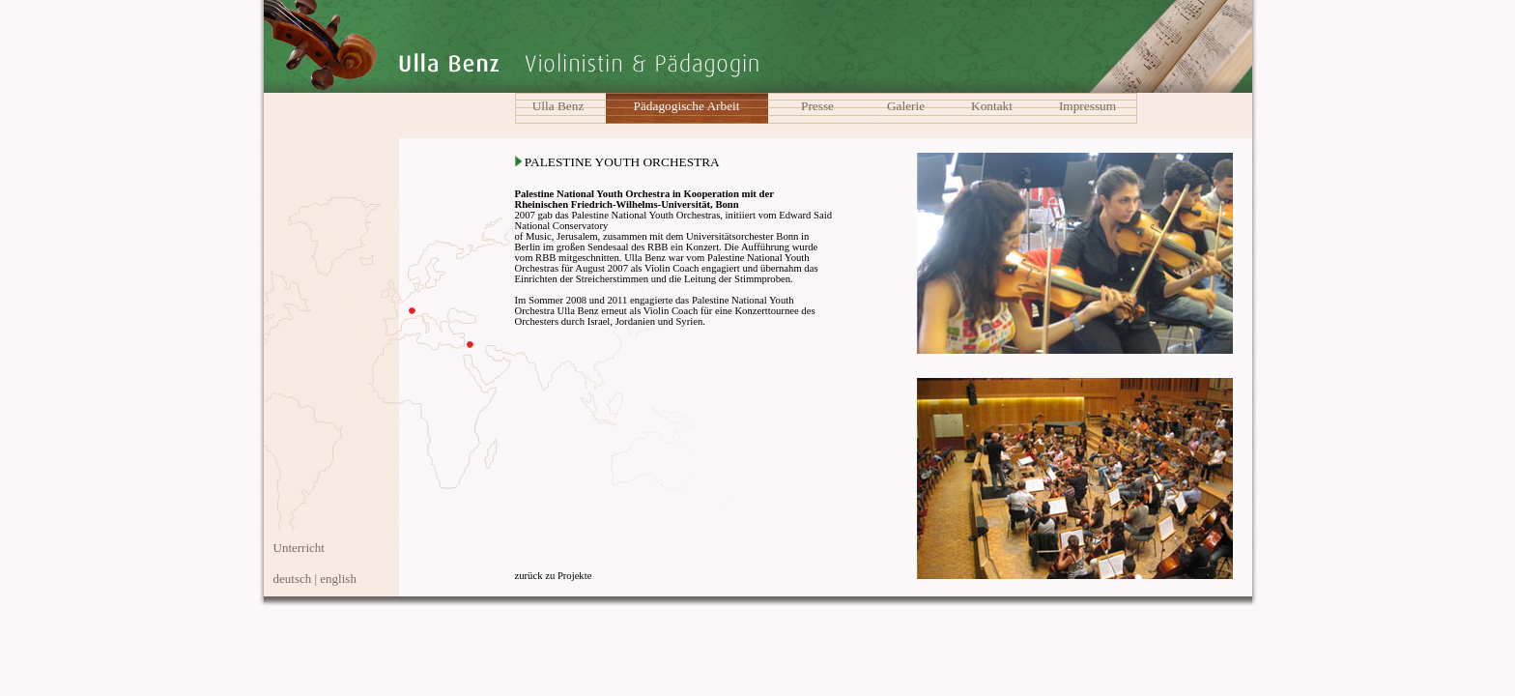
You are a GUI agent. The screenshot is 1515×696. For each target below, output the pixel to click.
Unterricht (299, 547)
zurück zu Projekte (553, 575)
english (338, 578)
